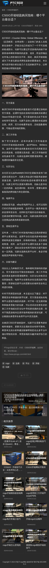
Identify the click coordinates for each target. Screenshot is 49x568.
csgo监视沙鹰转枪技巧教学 (36, 442)
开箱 (37, 363)
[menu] (45, 3)
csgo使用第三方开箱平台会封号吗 (36, 494)
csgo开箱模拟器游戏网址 (13, 494)
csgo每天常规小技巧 (12, 519)
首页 (3, 10)
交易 (17, 363)
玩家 (7, 367)
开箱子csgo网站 (20, 562)
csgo (8, 363)
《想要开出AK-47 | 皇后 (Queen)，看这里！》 (12, 442)
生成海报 (9, 385)
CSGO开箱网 (30, 348)
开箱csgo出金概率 (34, 519)
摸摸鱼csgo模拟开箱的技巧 (36, 546)
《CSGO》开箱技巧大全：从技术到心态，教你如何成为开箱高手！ (12, 468)
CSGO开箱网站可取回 (36, 467)
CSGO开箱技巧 (27, 26)
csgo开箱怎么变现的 (12, 545)
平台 (27, 363)
